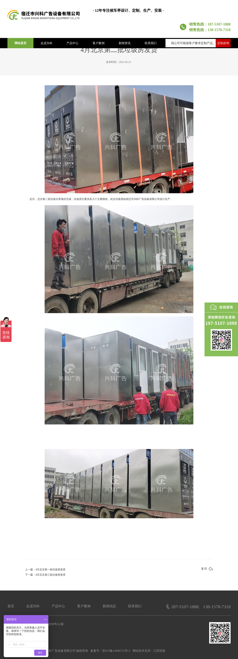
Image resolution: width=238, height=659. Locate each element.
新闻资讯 (125, 43)
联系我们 (151, 43)
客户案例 (98, 43)
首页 (10, 606)
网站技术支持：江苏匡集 (149, 650)
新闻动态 (109, 606)
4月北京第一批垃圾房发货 (50, 569)
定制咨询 (223, 43)
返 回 (207, 569)
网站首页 (20, 43)
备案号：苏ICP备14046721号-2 (110, 650)
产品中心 (72, 43)
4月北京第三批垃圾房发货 (50, 574)
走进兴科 (46, 43)
